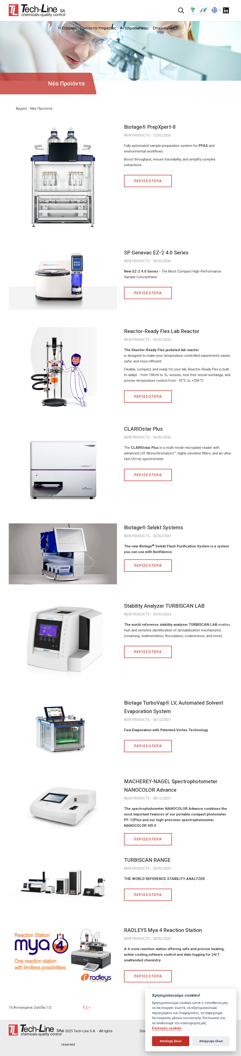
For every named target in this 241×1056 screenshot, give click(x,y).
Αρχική (21, 108)
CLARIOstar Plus (143, 429)
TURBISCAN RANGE (147, 860)
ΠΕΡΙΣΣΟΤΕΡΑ (148, 181)
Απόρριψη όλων (211, 1041)
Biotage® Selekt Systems (153, 527)
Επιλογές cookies (167, 1028)
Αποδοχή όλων (170, 1041)
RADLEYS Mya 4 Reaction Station (163, 930)
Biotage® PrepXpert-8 (150, 127)
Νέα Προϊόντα (41, 108)
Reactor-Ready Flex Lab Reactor (161, 331)
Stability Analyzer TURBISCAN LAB (164, 606)
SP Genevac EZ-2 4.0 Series (156, 253)
